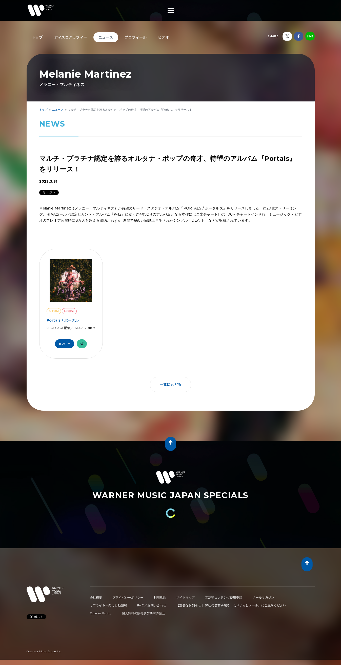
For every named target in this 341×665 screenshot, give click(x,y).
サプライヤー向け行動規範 (108, 605)
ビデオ (163, 37)
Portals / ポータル (63, 320)
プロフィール (136, 37)
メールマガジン (263, 597)
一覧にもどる (171, 384)
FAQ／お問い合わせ (151, 605)
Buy (66, 343)
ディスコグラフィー (70, 37)
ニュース (105, 37)
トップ (37, 37)
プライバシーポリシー (128, 597)
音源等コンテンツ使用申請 (224, 597)
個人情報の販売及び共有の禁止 (143, 613)
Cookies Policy (101, 613)
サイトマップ (185, 597)
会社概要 (96, 597)
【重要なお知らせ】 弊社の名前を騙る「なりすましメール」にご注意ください (231, 605)
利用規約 (160, 597)
